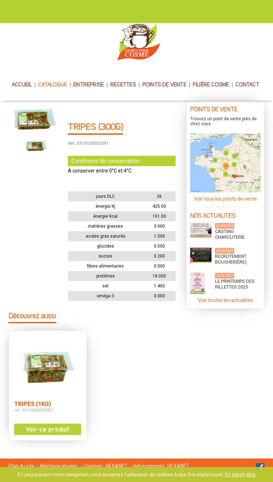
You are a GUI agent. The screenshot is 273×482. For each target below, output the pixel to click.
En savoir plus (240, 474)
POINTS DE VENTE (164, 85)
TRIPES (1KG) (32, 404)
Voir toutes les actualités (225, 300)
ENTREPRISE (88, 85)
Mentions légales (59, 466)
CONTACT (247, 85)
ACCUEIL (22, 85)
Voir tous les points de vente (225, 199)
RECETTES (123, 85)
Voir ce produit (48, 429)
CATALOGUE (52, 85)
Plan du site (21, 466)
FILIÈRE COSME (211, 85)
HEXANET (117, 466)
